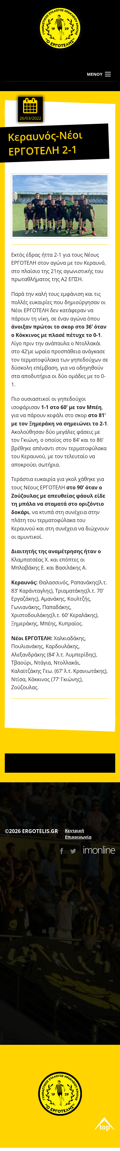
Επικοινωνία (78, 837)
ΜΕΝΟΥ (94, 74)
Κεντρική (74, 830)
